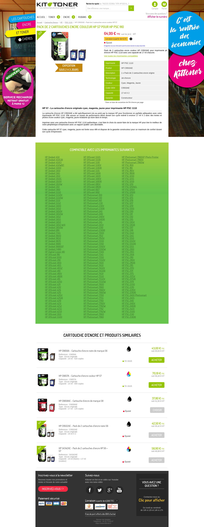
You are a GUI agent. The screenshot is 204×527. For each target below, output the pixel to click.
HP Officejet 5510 (92, 162)
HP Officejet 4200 (53, 281)
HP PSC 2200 (128, 284)
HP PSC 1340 (128, 232)
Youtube (119, 490)
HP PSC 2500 (128, 311)
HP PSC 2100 (128, 249)
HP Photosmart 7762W (95, 311)
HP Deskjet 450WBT (54, 165)
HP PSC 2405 (128, 298)
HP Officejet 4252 (53, 306)
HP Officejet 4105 (53, 265)
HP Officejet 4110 (53, 270)
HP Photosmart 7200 (94, 241)
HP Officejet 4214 (53, 289)
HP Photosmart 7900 (94, 314)
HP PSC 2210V (128, 289)
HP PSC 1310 (127, 211)
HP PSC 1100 (127, 165)
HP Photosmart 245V (94, 224)
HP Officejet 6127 (92, 189)
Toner (51, 17)
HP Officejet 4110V (53, 273)
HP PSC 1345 (128, 235)
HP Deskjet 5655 (53, 219)
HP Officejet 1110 (52, 254)
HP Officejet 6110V (92, 184)
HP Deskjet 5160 (52, 189)
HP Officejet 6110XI (92, 186)
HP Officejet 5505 (92, 157)
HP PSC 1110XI (128, 173)
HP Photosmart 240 (93, 211)
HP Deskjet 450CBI (54, 159)
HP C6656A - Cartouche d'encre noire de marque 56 (83, 350)
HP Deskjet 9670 (53, 241)
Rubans (82, 17)
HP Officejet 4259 (53, 311)
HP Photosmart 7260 (94, 243)
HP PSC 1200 (128, 176)
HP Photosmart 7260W (95, 249)
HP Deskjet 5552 (53, 203)
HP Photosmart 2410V (94, 216)
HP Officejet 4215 (53, 292)
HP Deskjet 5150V (53, 181)
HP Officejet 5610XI (93, 181)
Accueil (41, 17)
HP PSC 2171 (127, 270)
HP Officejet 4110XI (53, 276)
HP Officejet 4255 (53, 308)
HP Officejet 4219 (53, 300)
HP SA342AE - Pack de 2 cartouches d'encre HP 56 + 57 (83, 450)
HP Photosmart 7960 (94, 317)
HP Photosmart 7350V (94, 260)
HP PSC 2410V (128, 303)
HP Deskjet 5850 (53, 222)
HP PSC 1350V (128, 241)
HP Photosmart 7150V (94, 238)
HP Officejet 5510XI (93, 167)
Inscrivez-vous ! (51, 489)
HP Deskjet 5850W (54, 227)
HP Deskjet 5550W (54, 197)
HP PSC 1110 (127, 167)
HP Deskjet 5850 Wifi (55, 224)
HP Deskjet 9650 (53, 238)
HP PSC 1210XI (128, 192)
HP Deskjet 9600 (53, 235)
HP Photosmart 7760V (94, 303)
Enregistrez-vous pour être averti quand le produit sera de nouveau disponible (124, 46)
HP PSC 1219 (127, 205)
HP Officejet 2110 (53, 260)
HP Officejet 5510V (92, 165)
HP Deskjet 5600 (53, 205)
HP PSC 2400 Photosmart (134, 295)
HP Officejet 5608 (92, 173)
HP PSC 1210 (127, 184)
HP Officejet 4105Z (53, 268)
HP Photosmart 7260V (94, 246)
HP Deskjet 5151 (52, 186)
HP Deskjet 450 (52, 157)
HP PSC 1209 (128, 181)
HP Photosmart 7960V (132, 159)
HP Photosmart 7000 (94, 232)
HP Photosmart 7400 (94, 262)
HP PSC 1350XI (129, 243)
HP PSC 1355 (128, 246)
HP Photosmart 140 (93, 200)
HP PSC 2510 (128, 314)
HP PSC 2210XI (129, 292)
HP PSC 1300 (128, 208)
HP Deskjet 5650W (54, 213)
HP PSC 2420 (128, 308)
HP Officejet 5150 (53, 314)
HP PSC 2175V (128, 276)
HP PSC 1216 (127, 200)
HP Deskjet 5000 (53, 167)
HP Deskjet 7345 (53, 232)
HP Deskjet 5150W (53, 184)
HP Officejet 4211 (52, 284)
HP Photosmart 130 (93, 197)
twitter (100, 490)
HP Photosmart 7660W (95, 292)
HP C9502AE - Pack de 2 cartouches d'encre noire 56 (83, 425)
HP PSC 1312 (127, 216)
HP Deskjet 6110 (52, 230)
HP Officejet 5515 (92, 170)
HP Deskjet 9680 (53, 243)
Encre (66, 17)
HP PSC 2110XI (128, 262)
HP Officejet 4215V (53, 295)
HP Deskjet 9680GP (54, 246)
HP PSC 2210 (128, 287)
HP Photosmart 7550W (95, 281)
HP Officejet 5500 (53, 317)
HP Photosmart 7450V (94, 268)
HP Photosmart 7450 (94, 265)
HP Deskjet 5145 (52, 173)
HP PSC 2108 (128, 254)
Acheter (156, 360)
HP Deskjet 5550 (53, 192)
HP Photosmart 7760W (95, 306)
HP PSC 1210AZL (129, 186)
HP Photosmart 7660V (94, 289)
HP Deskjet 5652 (53, 216)
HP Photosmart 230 (93, 203)
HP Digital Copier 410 (55, 251)
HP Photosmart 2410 (93, 213)
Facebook (90, 490)
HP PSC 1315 (127, 219)
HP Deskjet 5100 (52, 170)
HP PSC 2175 (128, 273)
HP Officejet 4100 (53, 262)
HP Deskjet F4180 (53, 249)
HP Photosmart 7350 (94, 257)
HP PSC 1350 (128, 238)
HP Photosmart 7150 (93, 235)
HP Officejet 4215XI (54, 298)
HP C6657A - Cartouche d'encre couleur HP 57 (80, 375)
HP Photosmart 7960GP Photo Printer (140, 157)
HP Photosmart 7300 (94, 251)
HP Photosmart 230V (94, 205)
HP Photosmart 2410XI (94, 219)
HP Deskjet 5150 (52, 176)
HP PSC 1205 (128, 178)
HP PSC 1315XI (128, 224)
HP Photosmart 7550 (94, 276)
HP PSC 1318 (127, 230)
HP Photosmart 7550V (94, 278)
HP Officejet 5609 (92, 176)
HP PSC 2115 (127, 265)
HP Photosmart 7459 (93, 273)
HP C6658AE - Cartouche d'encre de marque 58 (81, 400)
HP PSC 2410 (128, 300)
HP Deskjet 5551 (52, 200)
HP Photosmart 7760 (94, 300)
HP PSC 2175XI (129, 278)
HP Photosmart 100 (93, 195)
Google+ (110, 490)
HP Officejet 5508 (92, 159)
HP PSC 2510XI (129, 317)
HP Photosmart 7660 (94, 287)
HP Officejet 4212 (53, 287)
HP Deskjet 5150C (53, 178)
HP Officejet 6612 (92, 192)
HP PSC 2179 (128, 281)
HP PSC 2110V (128, 260)
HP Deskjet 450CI (53, 162)
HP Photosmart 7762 (94, 308)
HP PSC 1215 (127, 197)
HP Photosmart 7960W (133, 162)
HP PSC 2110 (127, 257)
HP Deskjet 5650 (53, 208)
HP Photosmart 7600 (94, 284)
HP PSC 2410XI (129, 306)
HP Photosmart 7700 (94, 295)
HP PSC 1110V (128, 170)
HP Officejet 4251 (53, 303)
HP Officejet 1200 (53, 257)
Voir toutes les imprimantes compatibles (121, 56)
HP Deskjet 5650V (53, 211)
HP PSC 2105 (128, 251)
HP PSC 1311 (127, 213)
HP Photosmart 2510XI (94, 230)
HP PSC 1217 (127, 203)
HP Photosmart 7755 (94, 298)
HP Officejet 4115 (52, 278)
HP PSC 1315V (128, 222)
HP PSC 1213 (127, 195)
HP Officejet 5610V (92, 178)
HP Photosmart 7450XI (94, 270)
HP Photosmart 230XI (94, 208)
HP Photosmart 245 (93, 222)
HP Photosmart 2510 (93, 227)
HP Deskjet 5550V (53, 195)
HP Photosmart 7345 (94, 254)
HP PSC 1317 (127, 227)
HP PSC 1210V (128, 189)
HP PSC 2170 (128, 268)
